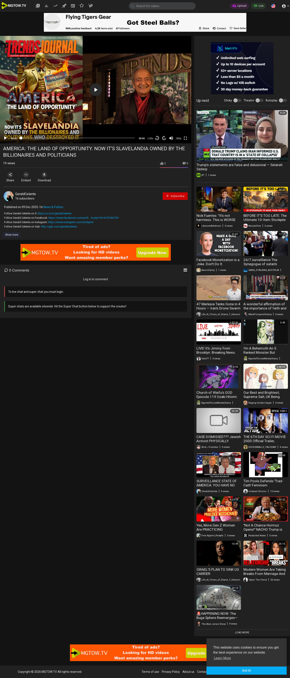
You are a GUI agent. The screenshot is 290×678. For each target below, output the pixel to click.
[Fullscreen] (185, 138)
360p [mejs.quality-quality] (178, 138)
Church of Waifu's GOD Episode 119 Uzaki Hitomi (216, 394)
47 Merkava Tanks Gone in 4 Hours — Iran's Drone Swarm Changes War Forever (218, 308)
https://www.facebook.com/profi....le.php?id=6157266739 (83, 217)
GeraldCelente (25, 194)
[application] (95, 89)
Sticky (228, 100)
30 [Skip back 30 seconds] (157, 138)
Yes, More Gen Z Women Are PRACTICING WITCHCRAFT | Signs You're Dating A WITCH (218, 531)
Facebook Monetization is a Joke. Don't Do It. (217, 262)
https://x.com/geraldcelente (54, 213)
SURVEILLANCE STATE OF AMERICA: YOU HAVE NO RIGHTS (216, 485)
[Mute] (171, 138)
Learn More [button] (222, 658)
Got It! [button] (246, 670)
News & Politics (53, 207)
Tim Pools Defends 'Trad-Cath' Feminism (263, 483)
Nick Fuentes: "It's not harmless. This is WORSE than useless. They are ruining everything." (216, 221)
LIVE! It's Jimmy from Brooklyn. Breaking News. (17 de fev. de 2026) (216, 352)
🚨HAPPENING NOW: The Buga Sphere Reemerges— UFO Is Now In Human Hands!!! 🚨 (217, 619)
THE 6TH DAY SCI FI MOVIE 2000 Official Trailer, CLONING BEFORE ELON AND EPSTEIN (264, 443)
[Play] (5, 138)
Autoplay (271, 100)
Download (47, 177)
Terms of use (150, 671)
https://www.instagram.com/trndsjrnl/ (71, 222)
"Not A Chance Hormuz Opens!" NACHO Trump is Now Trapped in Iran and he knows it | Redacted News (264, 531)
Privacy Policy (171, 671)
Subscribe (175, 196)
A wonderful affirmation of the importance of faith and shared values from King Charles (264, 310)
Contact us (204, 671)
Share (11, 177)
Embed (27, 177)
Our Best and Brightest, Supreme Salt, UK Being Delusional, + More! (261, 396)
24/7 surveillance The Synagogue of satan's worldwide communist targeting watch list (261, 266)
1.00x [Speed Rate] (150, 138)
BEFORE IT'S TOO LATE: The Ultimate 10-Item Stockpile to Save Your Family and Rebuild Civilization (265, 221)
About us (188, 671)
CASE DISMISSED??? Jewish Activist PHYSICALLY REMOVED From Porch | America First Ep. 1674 (218, 443)
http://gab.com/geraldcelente (59, 226)
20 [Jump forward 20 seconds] (164, 138)
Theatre (248, 100)
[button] (273, 6)
